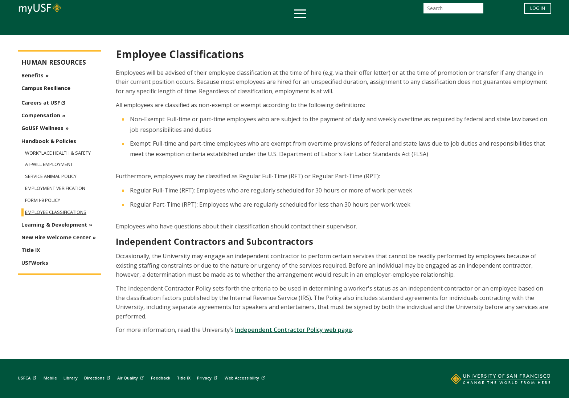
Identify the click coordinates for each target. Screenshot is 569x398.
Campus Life (320, 26)
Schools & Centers (413, 26)
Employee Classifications (55, 212)
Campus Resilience (45, 88)
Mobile (50, 378)
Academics (144, 26)
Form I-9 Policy (42, 200)
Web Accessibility (246, 377)
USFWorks (34, 262)
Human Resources (53, 62)
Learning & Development (54, 224)
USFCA (28, 377)
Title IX (30, 250)
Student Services (197, 26)
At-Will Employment (49, 164)
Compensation (40, 115)
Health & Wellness (263, 26)
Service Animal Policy (51, 176)
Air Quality (131, 377)
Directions (98, 377)
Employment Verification (55, 188)
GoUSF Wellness (42, 128)
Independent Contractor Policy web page (293, 330)
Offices (361, 26)
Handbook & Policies (48, 141)
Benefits (32, 75)
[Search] (453, 10)
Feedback (160, 378)
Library (71, 378)
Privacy (208, 377)
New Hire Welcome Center (56, 237)
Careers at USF (44, 101)
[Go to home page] (492, 380)
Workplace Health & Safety (58, 152)
